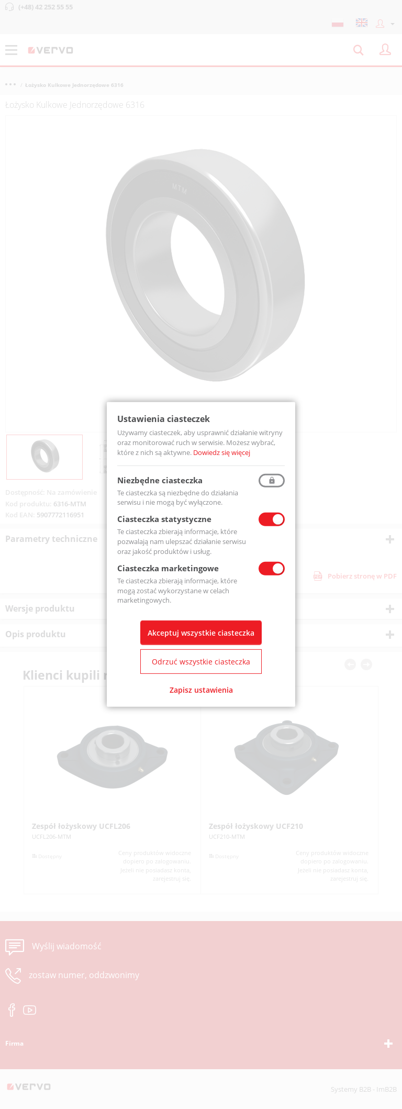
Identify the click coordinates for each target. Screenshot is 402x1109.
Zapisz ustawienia (201, 690)
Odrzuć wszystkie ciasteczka (201, 662)
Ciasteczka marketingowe (168, 568)
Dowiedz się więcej (221, 452)
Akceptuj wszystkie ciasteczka (201, 633)
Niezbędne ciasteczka (160, 479)
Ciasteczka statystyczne (164, 519)
